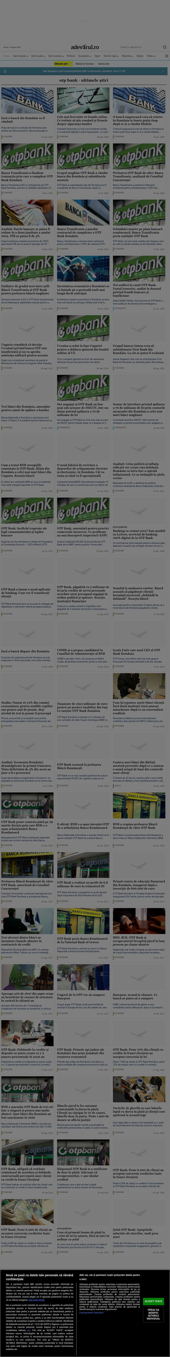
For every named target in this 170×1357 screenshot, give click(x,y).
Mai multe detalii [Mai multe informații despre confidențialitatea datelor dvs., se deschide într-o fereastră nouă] (37, 1300)
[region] (85, 1313)
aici (29, 1330)
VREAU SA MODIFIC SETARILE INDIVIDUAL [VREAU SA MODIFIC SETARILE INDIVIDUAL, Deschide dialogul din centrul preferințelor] (153, 1314)
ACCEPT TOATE (153, 1301)
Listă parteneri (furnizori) (91, 1312)
